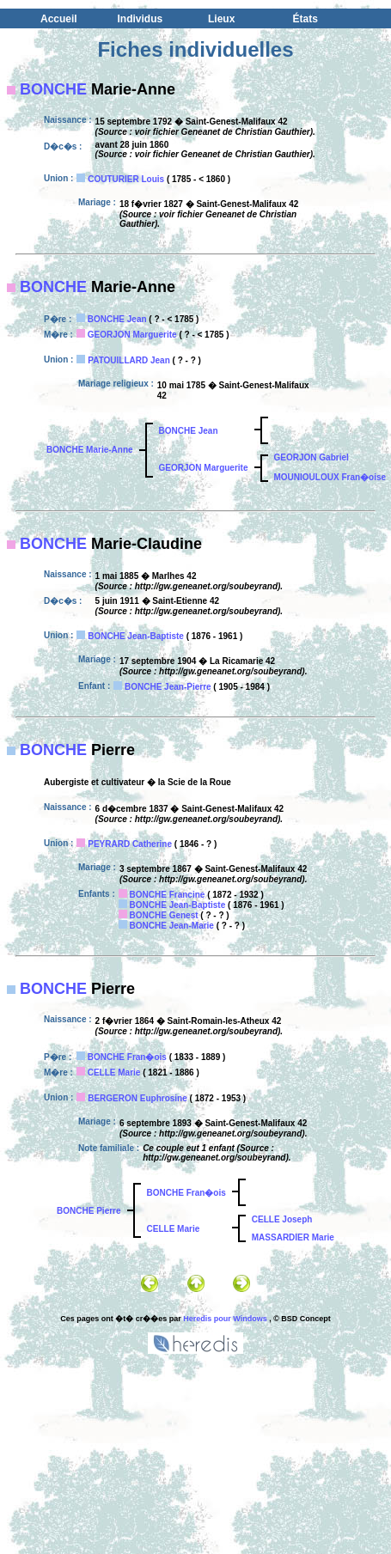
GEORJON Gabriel (311, 457)
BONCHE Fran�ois (127, 1057)
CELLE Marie (114, 1072)
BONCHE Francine (167, 894)
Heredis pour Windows (224, 1318)
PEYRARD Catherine (130, 844)
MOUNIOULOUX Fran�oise (330, 477)
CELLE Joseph (282, 1219)
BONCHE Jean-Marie (172, 925)
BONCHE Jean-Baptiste (136, 636)
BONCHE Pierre (88, 1211)
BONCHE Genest (164, 915)
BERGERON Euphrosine (137, 1098)
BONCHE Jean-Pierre (168, 687)
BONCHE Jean (117, 319)
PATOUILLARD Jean (129, 360)
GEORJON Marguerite (132, 334)
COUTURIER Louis (126, 179)
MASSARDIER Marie (293, 1237)
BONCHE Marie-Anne (89, 449)
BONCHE (53, 89)
